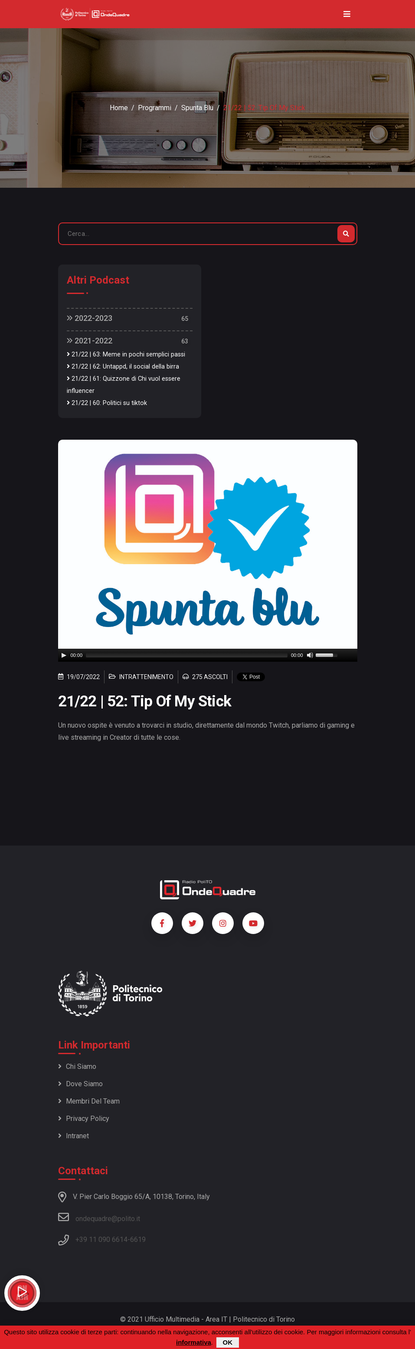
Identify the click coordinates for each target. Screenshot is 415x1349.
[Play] (63, 655)
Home (119, 108)
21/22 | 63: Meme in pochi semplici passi (126, 354)
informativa (193, 1342)
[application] (207, 655)
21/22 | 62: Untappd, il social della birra (123, 366)
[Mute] (310, 655)
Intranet (73, 1136)
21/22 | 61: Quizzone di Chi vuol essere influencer (123, 385)
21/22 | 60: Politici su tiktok (107, 403)
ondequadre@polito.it (99, 1217)
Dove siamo (80, 1084)
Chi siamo (77, 1066)
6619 (138, 1239)
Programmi (154, 108)
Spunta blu (197, 108)
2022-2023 (89, 318)
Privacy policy (83, 1118)
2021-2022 (89, 340)
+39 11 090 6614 (101, 1239)
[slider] (187, 655)
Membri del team (89, 1101)
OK (228, 1342)
